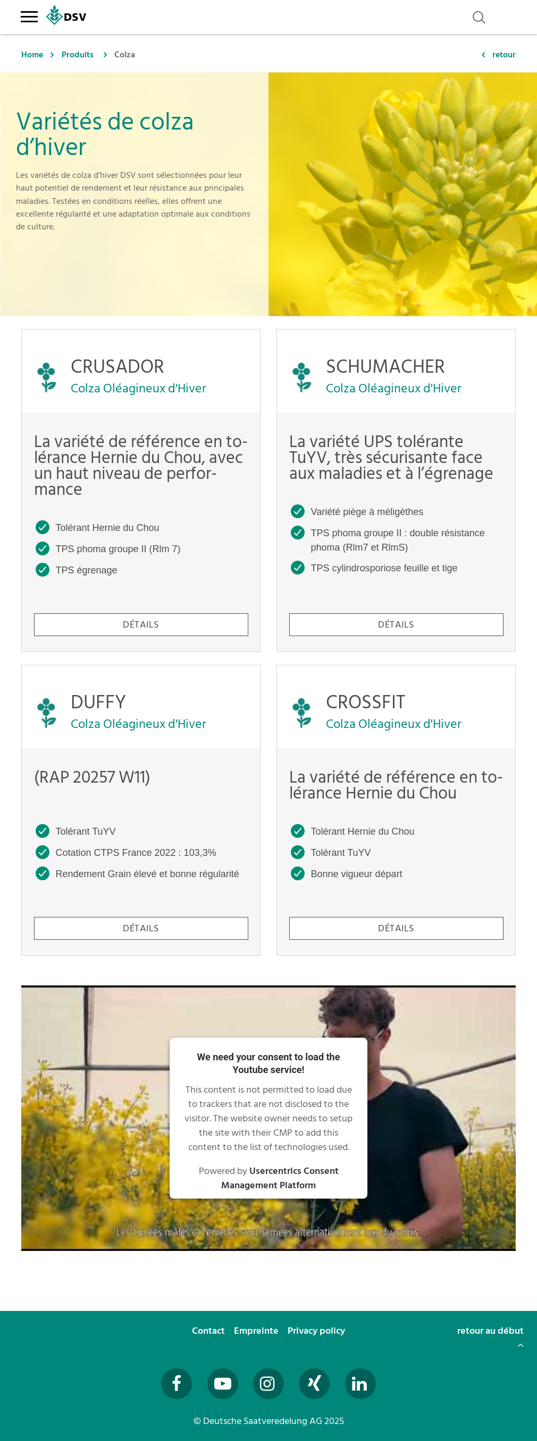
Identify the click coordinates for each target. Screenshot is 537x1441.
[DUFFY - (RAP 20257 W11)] (141, 810)
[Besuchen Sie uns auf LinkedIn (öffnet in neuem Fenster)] (360, 1383)
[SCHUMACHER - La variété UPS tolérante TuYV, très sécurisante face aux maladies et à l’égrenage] (396, 490)
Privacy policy (317, 1331)
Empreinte (257, 1331)
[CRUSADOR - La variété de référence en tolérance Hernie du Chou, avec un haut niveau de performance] (141, 490)
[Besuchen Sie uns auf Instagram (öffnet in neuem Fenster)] (268, 1383)
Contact (209, 1331)
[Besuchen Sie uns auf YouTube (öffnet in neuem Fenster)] (222, 1383)
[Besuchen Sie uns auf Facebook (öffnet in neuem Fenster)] (176, 1383)
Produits (78, 55)
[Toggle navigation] (29, 14)
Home (32, 55)
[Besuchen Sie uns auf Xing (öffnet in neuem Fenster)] (314, 1383)
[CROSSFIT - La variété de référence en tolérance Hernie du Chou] (396, 810)
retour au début (490, 1336)
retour (504, 55)
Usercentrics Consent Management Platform (280, 1178)
